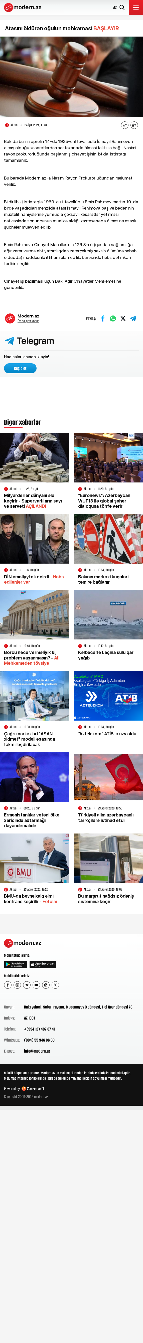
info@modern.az (37, 1051)
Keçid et (20, 368)
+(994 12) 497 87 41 (39, 1029)
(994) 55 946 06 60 (39, 1040)
